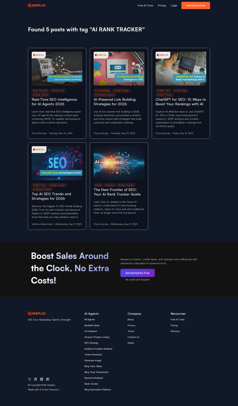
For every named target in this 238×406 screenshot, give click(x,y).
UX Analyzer (90, 331)
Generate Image (92, 360)
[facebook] (47, 379)
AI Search (110, 185)
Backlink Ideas (91, 325)
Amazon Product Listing (96, 337)
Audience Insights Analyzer (98, 348)
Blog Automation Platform (97, 389)
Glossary (175, 331)
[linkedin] (35, 379)
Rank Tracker (91, 383)
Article (98, 185)
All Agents (89, 319)
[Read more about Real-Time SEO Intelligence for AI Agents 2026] (57, 69)
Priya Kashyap (39, 133)
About (130, 319)
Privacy (131, 325)
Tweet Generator (93, 354)
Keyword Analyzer (93, 377)
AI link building (102, 90)
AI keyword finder (42, 189)
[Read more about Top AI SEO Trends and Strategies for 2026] (57, 163)
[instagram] (41, 379)
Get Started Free (195, 5)
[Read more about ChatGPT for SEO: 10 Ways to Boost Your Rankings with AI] (181, 69)
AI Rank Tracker (126, 185)
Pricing (162, 5)
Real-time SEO (40, 90)
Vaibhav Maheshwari (42, 224)
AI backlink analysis (104, 95)
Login (174, 5)
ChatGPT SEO (163, 90)
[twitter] (29, 379)
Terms (130, 331)
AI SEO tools (58, 90)
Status (130, 342)
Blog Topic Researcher (96, 372)
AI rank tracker (41, 95)
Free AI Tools (145, 5)
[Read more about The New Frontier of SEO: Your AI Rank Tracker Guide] (119, 163)
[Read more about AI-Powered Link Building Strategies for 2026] (119, 69)
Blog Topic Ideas (93, 366)
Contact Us (133, 337)
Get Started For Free (137, 273)
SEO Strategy (91, 342)
